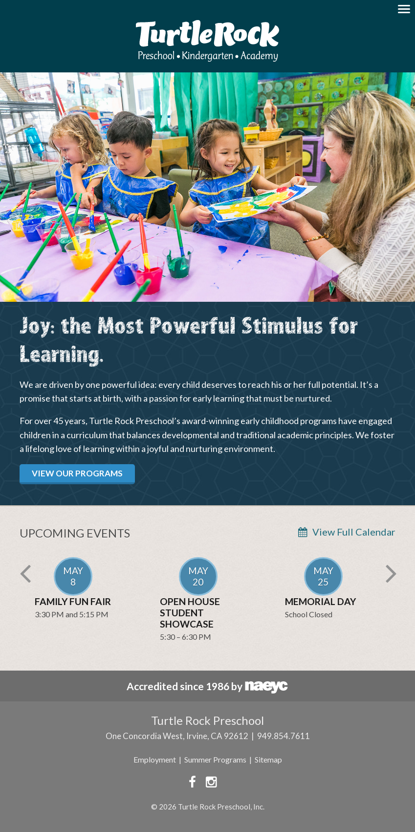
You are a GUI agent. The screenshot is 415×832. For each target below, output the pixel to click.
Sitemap (268, 759)
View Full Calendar (353, 532)
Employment (154, 759)
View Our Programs (77, 473)
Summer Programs (215, 759)
